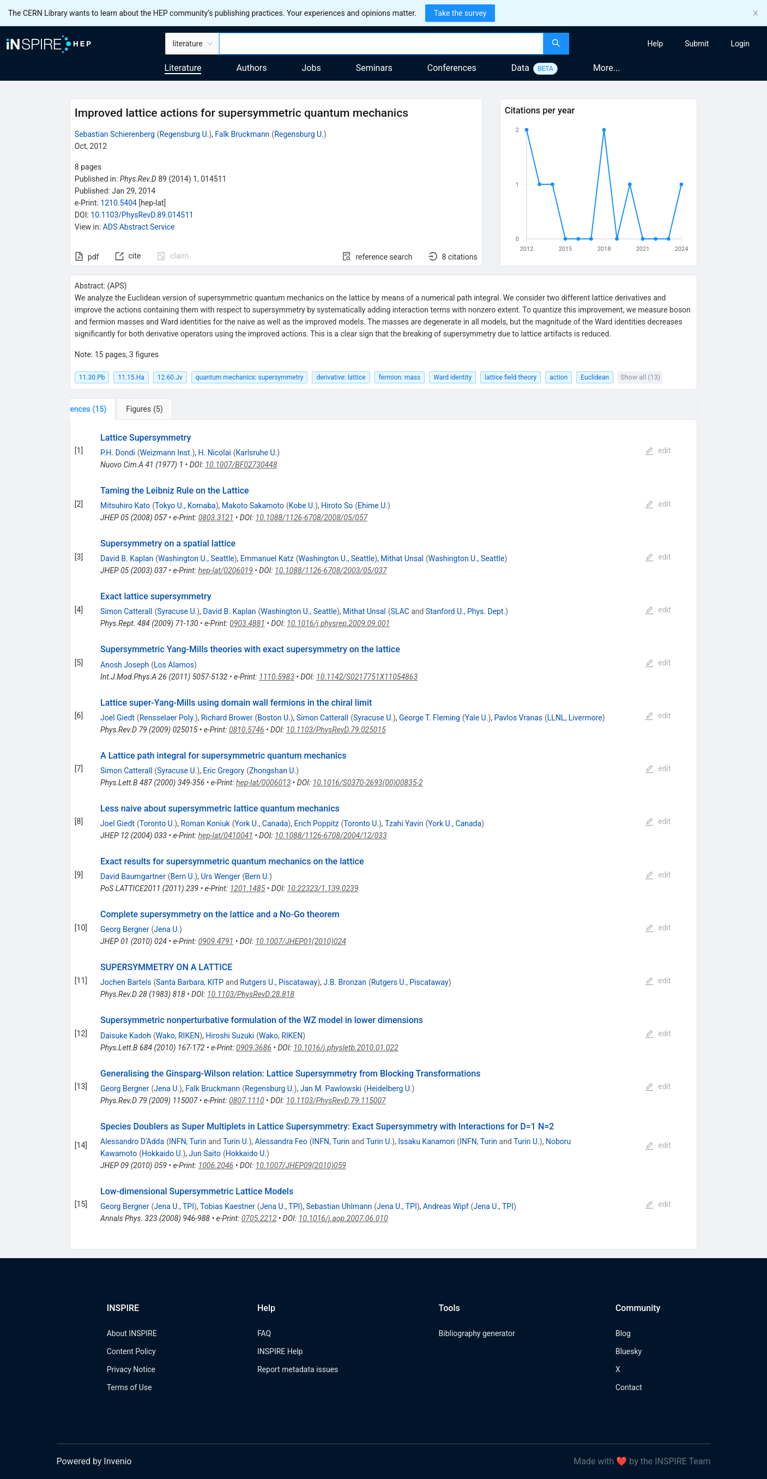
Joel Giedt (117, 717)
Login (740, 43)
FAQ (264, 1333)
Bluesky (628, 1351)
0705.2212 (259, 1218)
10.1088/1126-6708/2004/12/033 (331, 835)
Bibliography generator (477, 1333)
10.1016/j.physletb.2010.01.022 (345, 1047)
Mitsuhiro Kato (125, 505)
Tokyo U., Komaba (185, 505)
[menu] (669, 43)
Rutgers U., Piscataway (278, 982)
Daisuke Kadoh (125, 1035)
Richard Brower (227, 717)
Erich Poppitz (316, 823)
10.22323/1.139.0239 (323, 888)
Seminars (374, 68)
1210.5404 (118, 203)
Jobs (311, 68)
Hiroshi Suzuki (230, 1035)
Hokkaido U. (162, 1153)
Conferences (451, 68)
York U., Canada (261, 823)
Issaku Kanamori (426, 1141)
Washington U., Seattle (196, 558)
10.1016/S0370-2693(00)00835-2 (368, 782)
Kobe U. (302, 505)
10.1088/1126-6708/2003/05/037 (331, 570)
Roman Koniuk (205, 823)
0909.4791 (216, 941)
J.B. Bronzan (344, 982)
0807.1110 (246, 1100)
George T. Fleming (429, 717)
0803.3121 (216, 517)
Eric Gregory (223, 770)
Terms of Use (129, 1387)
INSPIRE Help (280, 1351)
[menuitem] (655, 43)
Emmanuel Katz (267, 558)
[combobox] (381, 44)
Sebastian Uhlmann (339, 1206)
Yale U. (476, 717)
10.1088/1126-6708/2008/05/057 (312, 517)
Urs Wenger (220, 876)
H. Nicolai (214, 452)
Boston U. (273, 717)
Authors (251, 68)
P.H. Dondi (117, 452)
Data (520, 68)
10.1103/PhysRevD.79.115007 (336, 1100)
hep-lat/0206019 (225, 570)
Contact (628, 1387)
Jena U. (166, 929)
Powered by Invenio (94, 1461)
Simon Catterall (126, 611)
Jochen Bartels (125, 982)
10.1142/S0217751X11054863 (367, 676)
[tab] (106, 409)
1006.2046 (216, 1165)
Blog (623, 1333)
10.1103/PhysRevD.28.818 (250, 994)
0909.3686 (253, 1047)
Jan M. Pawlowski (330, 1088)
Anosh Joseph (124, 664)
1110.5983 (276, 676)
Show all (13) (640, 377)
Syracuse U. (177, 611)
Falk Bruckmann (242, 134)
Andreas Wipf (446, 1206)
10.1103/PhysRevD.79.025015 (336, 729)
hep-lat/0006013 (263, 782)
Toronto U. (157, 823)
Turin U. (236, 1141)
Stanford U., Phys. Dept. (465, 611)
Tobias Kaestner (227, 1206)
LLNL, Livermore (574, 717)
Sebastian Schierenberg (115, 134)
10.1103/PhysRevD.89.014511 (142, 215)
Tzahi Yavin (404, 823)
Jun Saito (205, 1153)
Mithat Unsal (402, 558)
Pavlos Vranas (518, 717)
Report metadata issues (297, 1369)
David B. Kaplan (126, 558)
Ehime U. (373, 505)
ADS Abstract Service (139, 227)
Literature (183, 68)
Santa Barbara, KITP (190, 982)
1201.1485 (247, 888)
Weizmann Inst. (166, 452)
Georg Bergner (124, 929)
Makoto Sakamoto (253, 505)
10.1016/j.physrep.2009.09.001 (338, 623)
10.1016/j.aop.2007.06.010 (343, 1218)
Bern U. (182, 876)
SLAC (400, 611)
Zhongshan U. (272, 770)
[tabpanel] (383, 834)
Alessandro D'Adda (132, 1141)
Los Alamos (174, 664)
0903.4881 (247, 623)
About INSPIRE (132, 1333)
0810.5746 (246, 729)
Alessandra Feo (281, 1141)
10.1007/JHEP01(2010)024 (300, 941)
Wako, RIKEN (178, 1035)
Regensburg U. (184, 134)
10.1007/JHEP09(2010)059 (301, 1165)
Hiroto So (337, 505)
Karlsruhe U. (256, 452)
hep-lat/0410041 (225, 835)
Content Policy (131, 1351)
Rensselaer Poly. (167, 717)
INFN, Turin (188, 1141)
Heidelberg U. (389, 1088)
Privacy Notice (131, 1369)
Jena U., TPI (174, 1206)
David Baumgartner (133, 876)
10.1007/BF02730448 (241, 464)
